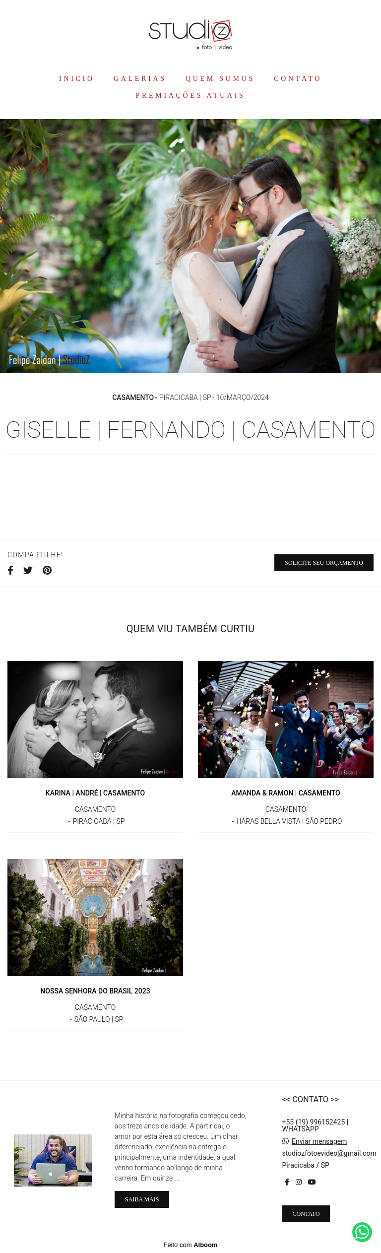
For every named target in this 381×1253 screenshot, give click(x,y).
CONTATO (298, 78)
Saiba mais (142, 1199)
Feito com (190, 1245)
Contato (306, 1213)
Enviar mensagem (319, 1141)
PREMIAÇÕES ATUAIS (190, 95)
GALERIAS (140, 78)
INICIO (77, 78)
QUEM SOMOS (220, 78)
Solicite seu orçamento (324, 562)
